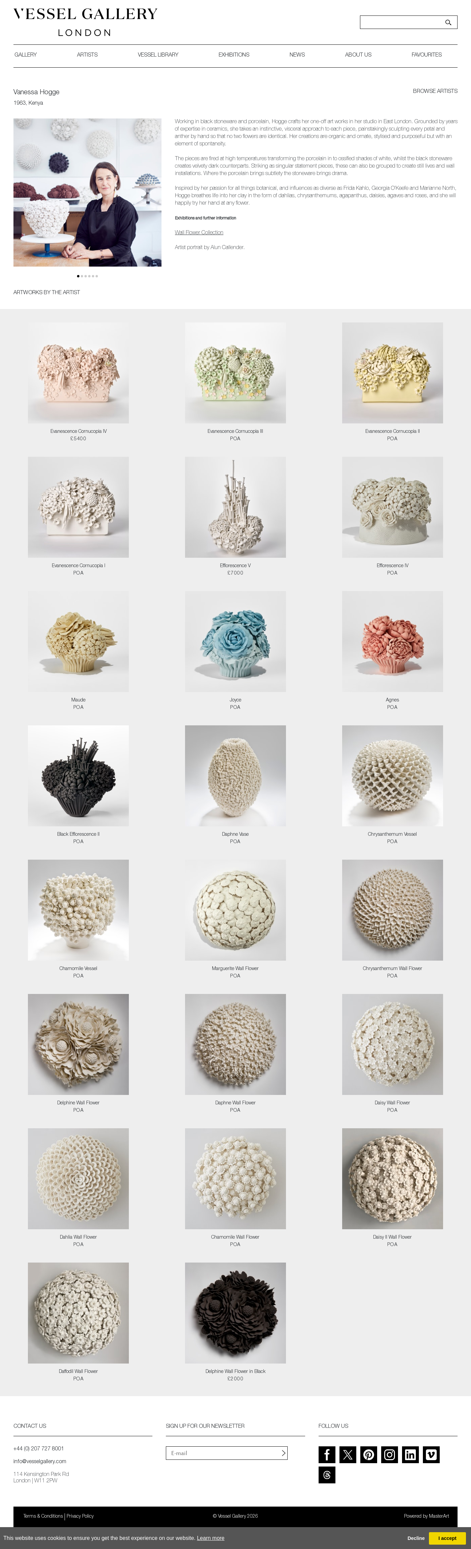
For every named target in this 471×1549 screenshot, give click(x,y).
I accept (447, 1538)
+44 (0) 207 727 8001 (38, 1449)
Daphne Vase (235, 834)
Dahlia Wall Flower (78, 1237)
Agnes (392, 700)
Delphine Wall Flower (78, 1103)
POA (235, 439)
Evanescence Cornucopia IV (78, 431)
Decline (416, 1538)
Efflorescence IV (392, 566)
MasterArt (439, 1516)
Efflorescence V (235, 566)
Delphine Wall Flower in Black (235, 1372)
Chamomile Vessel (78, 969)
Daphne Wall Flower (235, 1103)
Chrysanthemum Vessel (392, 834)
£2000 (235, 1379)
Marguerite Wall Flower (235, 969)
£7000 (235, 573)
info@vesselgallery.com (39, 1462)
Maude (78, 700)
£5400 (78, 439)
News (297, 55)
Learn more (210, 1538)
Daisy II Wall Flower (392, 1237)
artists (87, 55)
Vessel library (158, 55)
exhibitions (234, 55)
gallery (25, 55)
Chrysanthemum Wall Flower (392, 969)
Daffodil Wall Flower (78, 1372)
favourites (427, 55)
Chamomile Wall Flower (235, 1237)
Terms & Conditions (43, 1516)
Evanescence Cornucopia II (392, 431)
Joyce (235, 700)
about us (358, 55)
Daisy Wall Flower (392, 1103)
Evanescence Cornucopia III (235, 431)
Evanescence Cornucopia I (78, 566)
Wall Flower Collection (199, 233)
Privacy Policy (80, 1516)
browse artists (435, 92)
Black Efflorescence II (78, 834)
